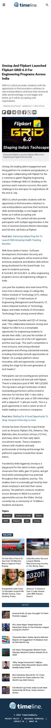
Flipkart (39, 516)
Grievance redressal (34, 718)
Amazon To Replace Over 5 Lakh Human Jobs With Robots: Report (35, 593)
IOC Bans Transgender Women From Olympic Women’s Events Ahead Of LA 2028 (29, 652)
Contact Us (19, 721)
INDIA (6, 521)
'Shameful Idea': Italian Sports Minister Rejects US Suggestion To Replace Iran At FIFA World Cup (30, 639)
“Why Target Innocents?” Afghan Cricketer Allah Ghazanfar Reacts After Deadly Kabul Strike (30, 665)
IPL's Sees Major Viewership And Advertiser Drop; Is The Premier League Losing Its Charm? (30, 627)
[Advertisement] (25, 34)
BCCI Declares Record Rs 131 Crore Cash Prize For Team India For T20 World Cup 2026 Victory (28, 677)
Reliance (16, 521)
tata (27, 521)
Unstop (37, 521)
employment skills (23, 516)
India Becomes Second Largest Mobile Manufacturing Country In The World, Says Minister (37, 562)
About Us (33, 721)
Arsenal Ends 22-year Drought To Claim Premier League (30, 614)
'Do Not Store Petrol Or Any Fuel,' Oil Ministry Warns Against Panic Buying (12, 562)
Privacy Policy (12, 718)
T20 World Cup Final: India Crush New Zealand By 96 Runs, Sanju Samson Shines (29, 690)
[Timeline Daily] (25, 705)
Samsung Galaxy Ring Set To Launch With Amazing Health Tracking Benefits (22, 240)
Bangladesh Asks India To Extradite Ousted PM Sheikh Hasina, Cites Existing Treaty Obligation (12, 593)
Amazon (7, 516)
